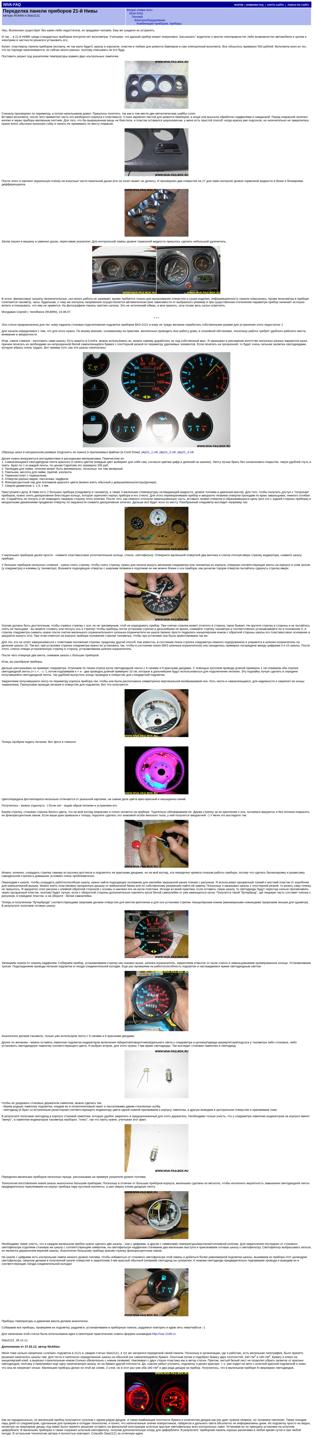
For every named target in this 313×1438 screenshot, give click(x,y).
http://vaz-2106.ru (163, 1333)
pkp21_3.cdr (185, 452)
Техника (137, 16)
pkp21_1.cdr (150, 452)
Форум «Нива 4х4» (140, 10)
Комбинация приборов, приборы (159, 23)
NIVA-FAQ (136, 13)
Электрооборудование (149, 20)
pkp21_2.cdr (167, 452)
